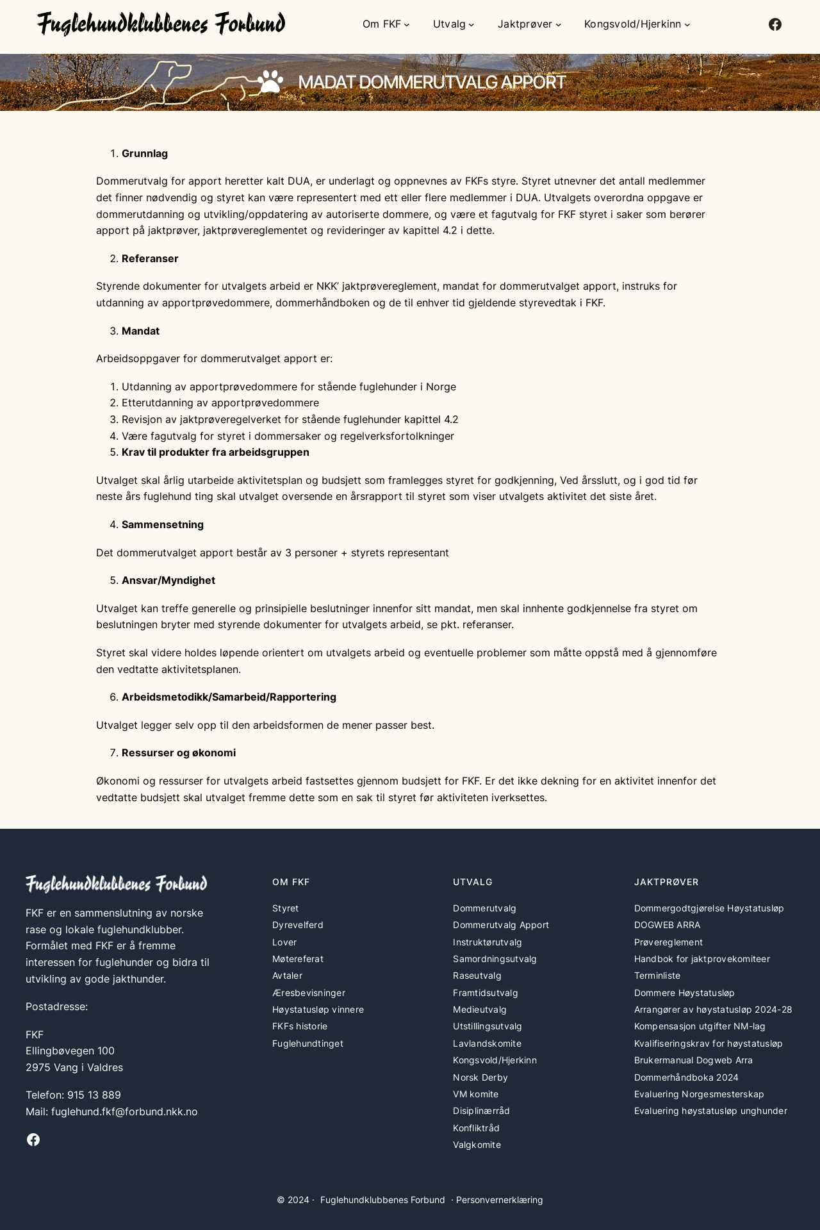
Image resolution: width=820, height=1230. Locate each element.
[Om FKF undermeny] (407, 24)
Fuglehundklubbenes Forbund (382, 1199)
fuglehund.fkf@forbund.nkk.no (124, 1111)
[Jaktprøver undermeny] (558, 24)
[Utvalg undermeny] (471, 24)
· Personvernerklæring (497, 1199)
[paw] (270, 81)
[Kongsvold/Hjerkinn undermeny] (687, 24)
